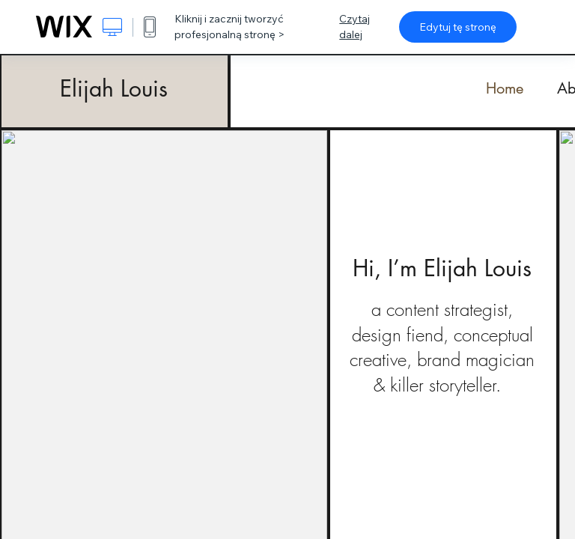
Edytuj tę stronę (457, 27)
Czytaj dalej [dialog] (354, 26)
